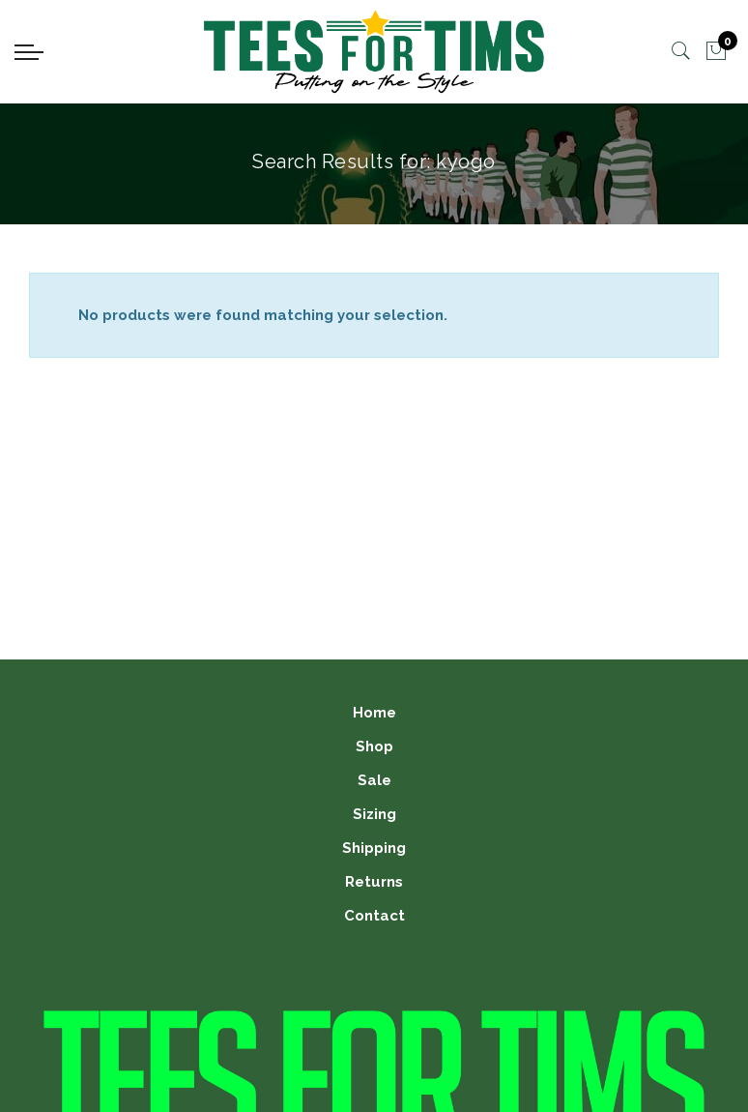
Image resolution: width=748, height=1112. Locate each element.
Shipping (374, 848)
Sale (374, 780)
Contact (374, 915)
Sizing (374, 814)
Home (374, 712)
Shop (374, 746)
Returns (374, 882)
